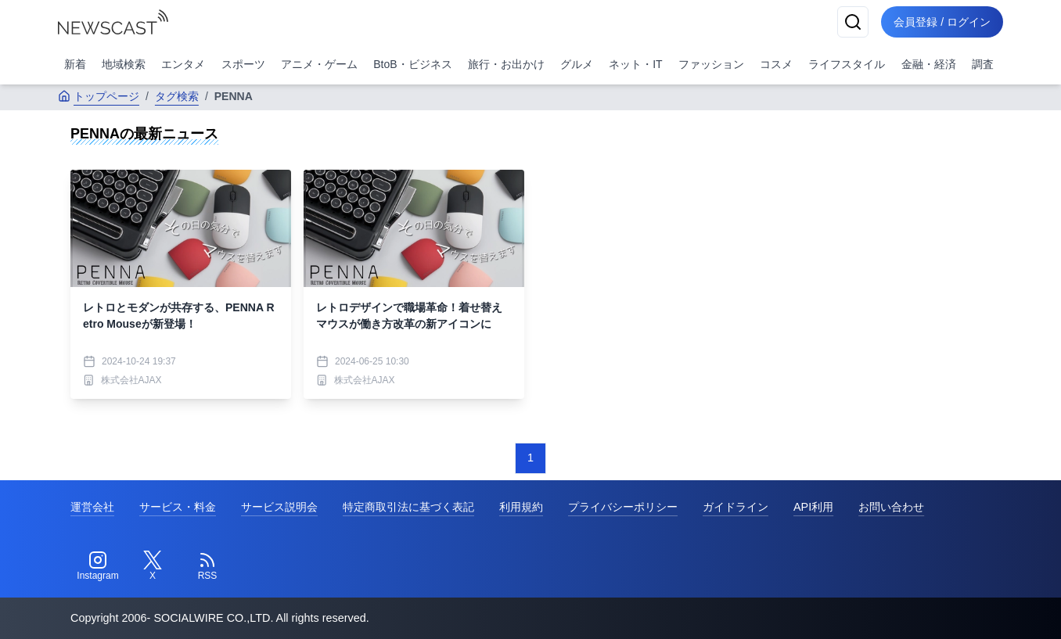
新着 (75, 64)
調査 (983, 64)
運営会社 (92, 507)
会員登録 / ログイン (942, 22)
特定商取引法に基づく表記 (408, 507)
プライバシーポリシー (623, 507)
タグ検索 (177, 96)
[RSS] (207, 566)
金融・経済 (928, 64)
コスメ (776, 64)
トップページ (98, 96)
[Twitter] (152, 566)
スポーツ (243, 64)
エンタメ (183, 64)
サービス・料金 (177, 507)
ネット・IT (635, 64)
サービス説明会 (279, 507)
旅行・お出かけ (506, 64)
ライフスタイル (846, 64)
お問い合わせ (891, 507)
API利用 (813, 507)
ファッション (711, 64)
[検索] (853, 22)
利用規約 (521, 507)
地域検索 (124, 64)
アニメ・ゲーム (319, 64)
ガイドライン (735, 507)
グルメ (576, 64)
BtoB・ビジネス (412, 64)
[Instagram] (97, 566)
